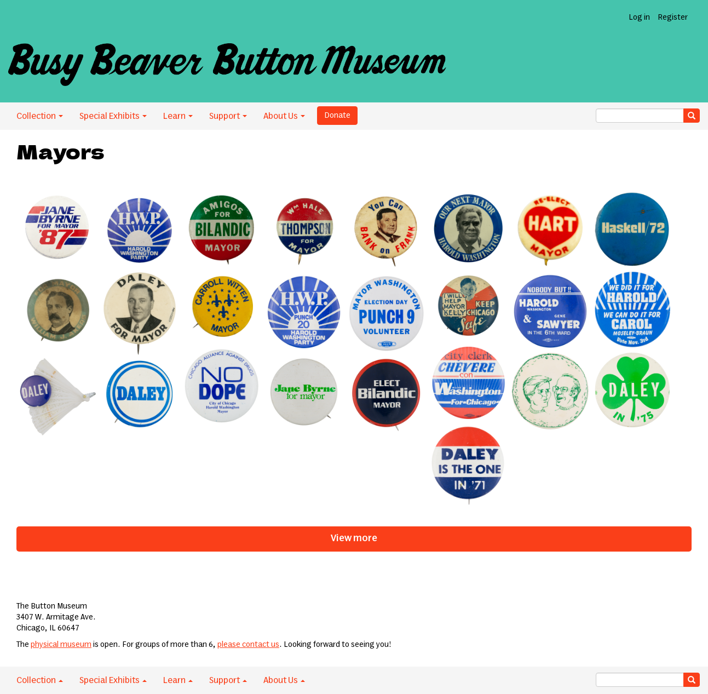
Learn (178, 116)
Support (228, 116)
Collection (39, 116)
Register (673, 17)
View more (354, 538)
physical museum (61, 645)
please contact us (248, 645)
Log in (639, 17)
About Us (284, 116)
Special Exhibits (113, 116)
